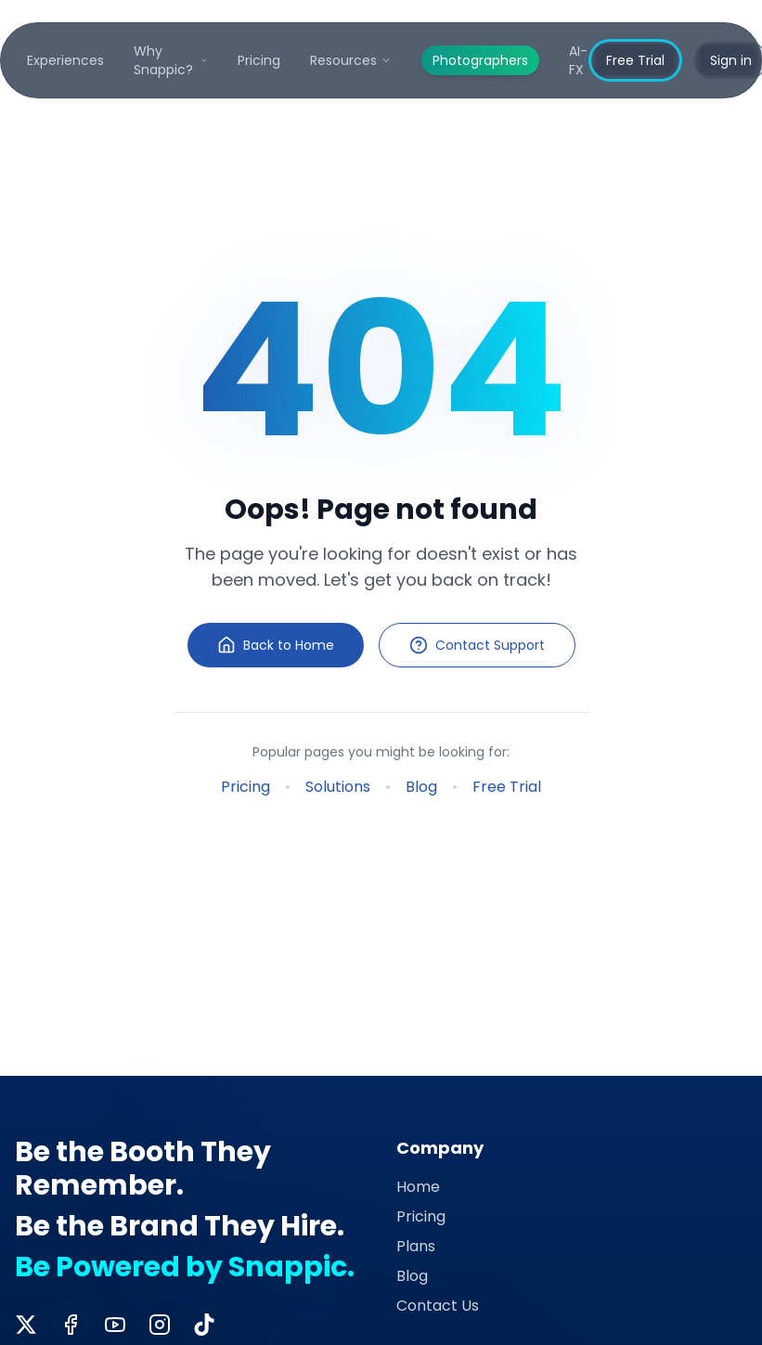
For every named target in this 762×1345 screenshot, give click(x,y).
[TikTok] (204, 1324)
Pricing (259, 60)
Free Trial (635, 60)
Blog (421, 786)
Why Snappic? (171, 60)
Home (418, 1186)
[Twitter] (26, 1324)
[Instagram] (160, 1324)
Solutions (337, 786)
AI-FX (578, 60)
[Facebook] (70, 1324)
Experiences (65, 60)
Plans (415, 1246)
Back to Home (275, 645)
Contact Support (477, 645)
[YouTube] (115, 1324)
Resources (351, 60)
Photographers (480, 60)
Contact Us (437, 1305)
